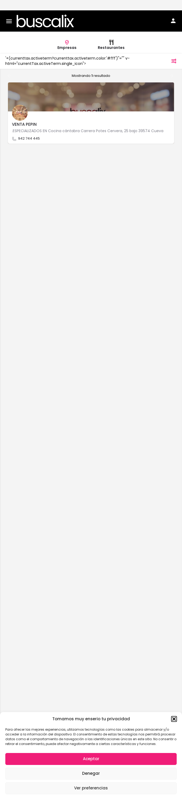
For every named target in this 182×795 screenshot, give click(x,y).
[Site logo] (46, 10)
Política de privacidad (97, 788)
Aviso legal (127, 788)
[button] (174, 708)
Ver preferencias (91, 777)
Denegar (91, 763)
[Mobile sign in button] (173, 10)
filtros (167, 50)
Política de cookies (61, 788)
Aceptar (91, 748)
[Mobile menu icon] (9, 11)
